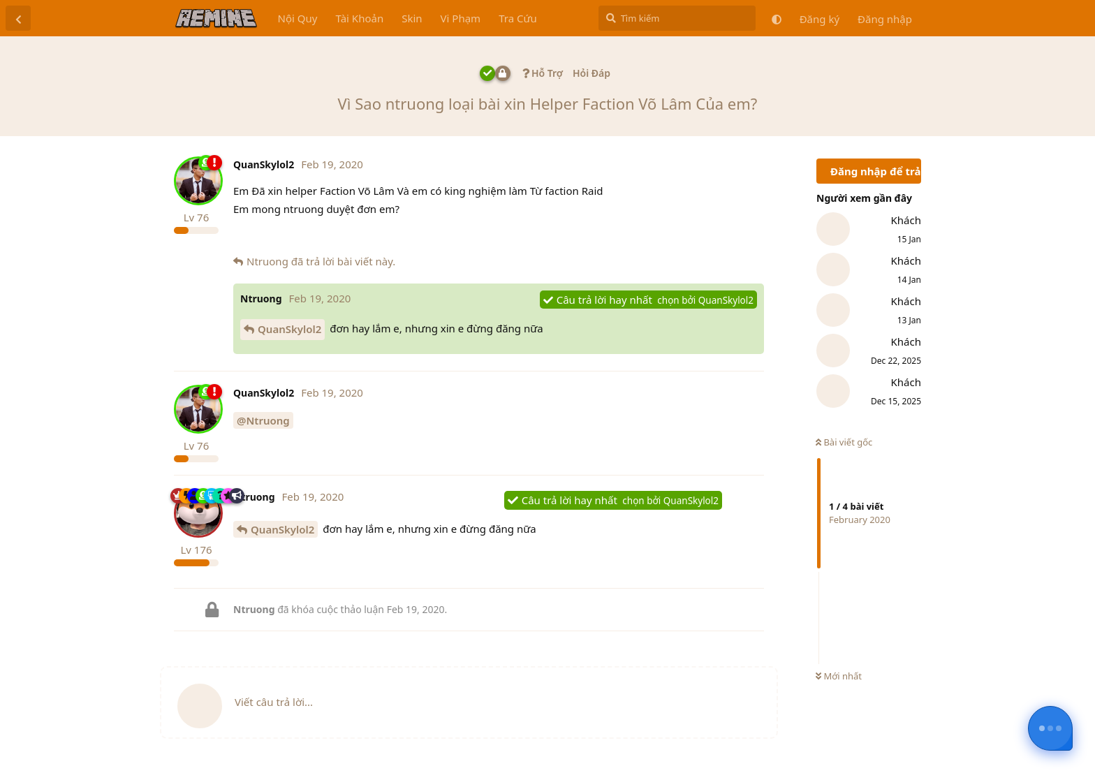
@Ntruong (263, 420)
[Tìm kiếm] (677, 18)
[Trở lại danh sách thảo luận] (18, 18)
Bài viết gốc (844, 442)
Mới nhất (839, 676)
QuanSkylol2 (289, 329)
